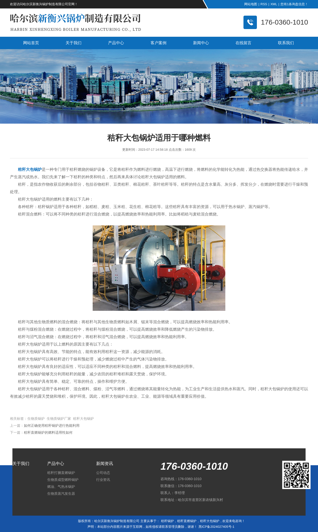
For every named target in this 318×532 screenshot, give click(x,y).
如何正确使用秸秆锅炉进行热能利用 (52, 425)
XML (274, 4)
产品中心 (116, 43)
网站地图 (250, 4)
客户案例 (158, 43)
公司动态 (103, 473)
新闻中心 (201, 43)
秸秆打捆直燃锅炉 (61, 473)
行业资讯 (103, 480)
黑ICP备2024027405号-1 (217, 527)
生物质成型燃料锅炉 (63, 480)
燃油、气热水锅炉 (61, 487)
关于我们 (73, 43)
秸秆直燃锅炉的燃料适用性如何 (48, 432)
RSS (264, 4)
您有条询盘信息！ (294, 4)
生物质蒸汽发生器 (61, 494)
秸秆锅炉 (167, 521)
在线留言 (243, 43)
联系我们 (286, 43)
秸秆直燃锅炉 (187, 521)
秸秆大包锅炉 (209, 521)
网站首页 (31, 43)
